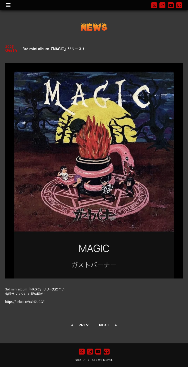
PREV (83, 325)
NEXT (104, 325)
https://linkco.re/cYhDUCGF (24, 301)
